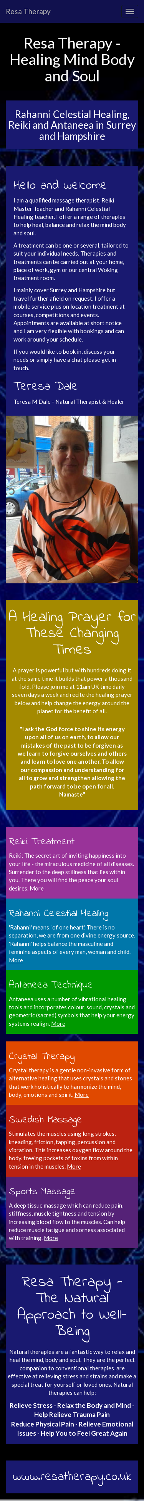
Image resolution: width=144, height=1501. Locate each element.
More (16, 960)
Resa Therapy (28, 11)
